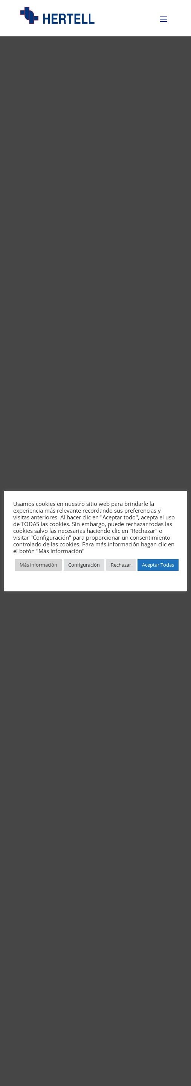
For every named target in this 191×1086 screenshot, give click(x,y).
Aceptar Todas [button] (158, 564)
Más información (38, 564)
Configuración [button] (84, 564)
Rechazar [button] (121, 564)
